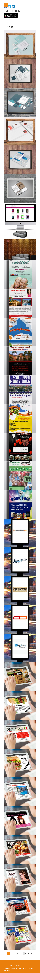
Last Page (28, 953)
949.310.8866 (13, 11)
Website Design (9, 963)
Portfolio (9, 965)
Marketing (31, 963)
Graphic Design (21, 963)
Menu (6, 5)
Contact (18, 965)
